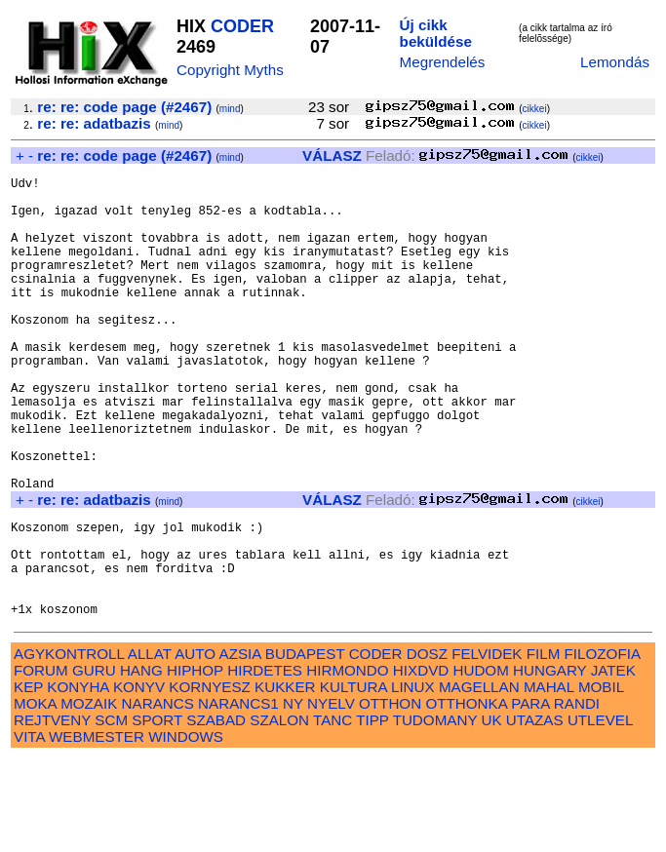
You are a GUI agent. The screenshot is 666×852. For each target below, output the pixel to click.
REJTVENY (52, 813)
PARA (530, 797)
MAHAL (549, 780)
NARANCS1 (238, 797)
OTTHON (390, 797)
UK (492, 813)
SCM (111, 813)
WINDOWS (185, 830)
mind (230, 108)
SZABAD (216, 813)
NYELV (331, 797)
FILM (544, 747)
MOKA (35, 797)
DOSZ (427, 747)
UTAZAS (535, 813)
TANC (332, 813)
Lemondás (614, 62)
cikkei (535, 108)
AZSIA (240, 747)
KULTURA (353, 780)
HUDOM (480, 763)
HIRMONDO (347, 763)
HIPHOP (195, 763)
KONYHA (77, 780)
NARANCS (158, 797)
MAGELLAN (479, 780)
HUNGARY (549, 763)
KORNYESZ (210, 780)
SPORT (157, 813)
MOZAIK (88, 797)
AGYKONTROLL (69, 747)
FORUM (41, 763)
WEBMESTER (96, 830)
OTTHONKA (466, 797)
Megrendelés (443, 62)
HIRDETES (264, 763)
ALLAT (150, 747)
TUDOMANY (435, 813)
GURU (94, 763)
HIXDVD (421, 763)
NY (293, 797)
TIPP (372, 813)
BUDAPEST (305, 747)
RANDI (577, 797)
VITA (29, 830)
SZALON (279, 813)
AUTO (195, 747)
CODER (242, 26)
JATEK (613, 763)
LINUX (413, 780)
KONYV (139, 780)
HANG (141, 763)
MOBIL (601, 780)
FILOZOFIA (603, 747)
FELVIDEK (486, 747)
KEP (28, 780)
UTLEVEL (600, 813)
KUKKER (285, 780)
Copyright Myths (230, 69)
